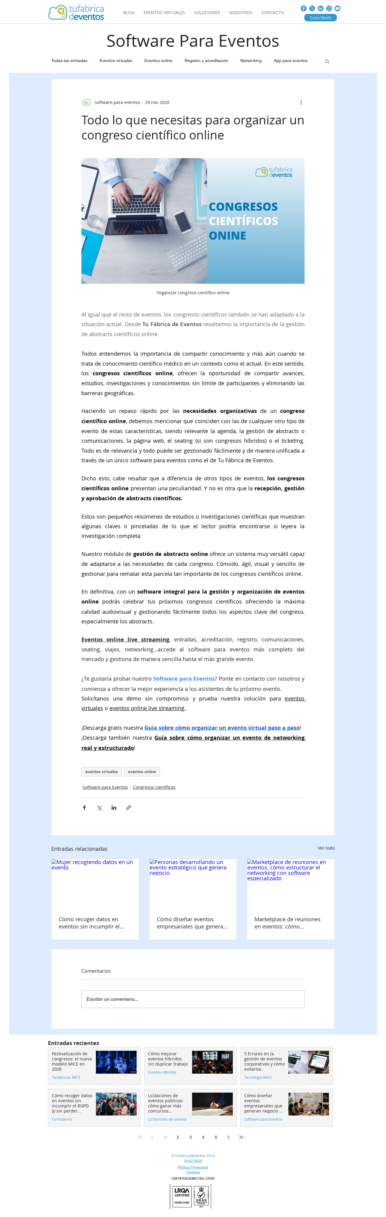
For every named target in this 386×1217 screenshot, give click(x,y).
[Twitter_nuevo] (312, 8)
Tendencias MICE (66, 1077)
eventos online (142, 771)
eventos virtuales (101, 771)
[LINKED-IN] (321, 8)
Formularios (62, 1119)
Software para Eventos (105, 787)
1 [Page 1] (165, 1137)
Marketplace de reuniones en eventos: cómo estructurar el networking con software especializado (289, 923)
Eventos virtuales (116, 60)
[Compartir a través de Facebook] (84, 807)
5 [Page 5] (216, 1137)
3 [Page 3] (190, 1137)
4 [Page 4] (203, 1137)
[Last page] (241, 1137)
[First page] (139, 1137)
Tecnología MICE (258, 1077)
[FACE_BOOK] (304, 8)
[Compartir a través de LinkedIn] (114, 807)
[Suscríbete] (320, 17)
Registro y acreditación (206, 60)
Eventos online (158, 60)
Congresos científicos (154, 787)
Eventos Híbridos (162, 1072)
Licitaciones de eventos (167, 1119)
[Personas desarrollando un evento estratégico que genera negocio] (193, 883)
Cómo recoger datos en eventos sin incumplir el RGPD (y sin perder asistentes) (89, 923)
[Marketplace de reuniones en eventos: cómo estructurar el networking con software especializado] (290, 883)
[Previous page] (152, 1137)
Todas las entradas (69, 60)
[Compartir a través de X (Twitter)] (99, 807)
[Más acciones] (301, 102)
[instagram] (329, 8)
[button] (327, 60)
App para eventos (291, 60)
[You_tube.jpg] (337, 8)
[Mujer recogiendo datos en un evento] (95, 883)
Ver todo (326, 848)
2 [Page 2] (178, 1137)
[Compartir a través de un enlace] (128, 807)
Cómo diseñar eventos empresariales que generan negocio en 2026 (191, 923)
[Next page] (228, 1137)
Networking (251, 60)
